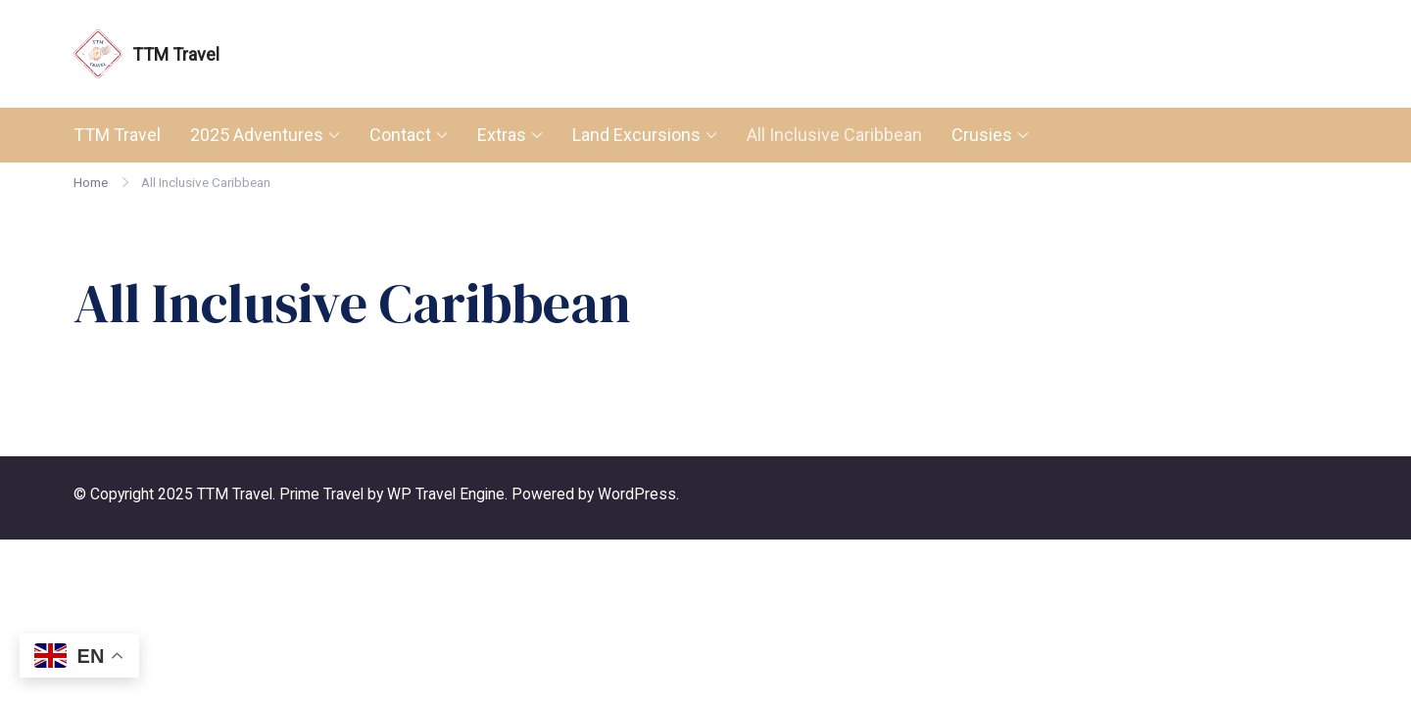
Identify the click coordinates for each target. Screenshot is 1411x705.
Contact (400, 134)
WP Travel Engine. (447, 494)
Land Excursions (636, 134)
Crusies (981, 134)
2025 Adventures (256, 134)
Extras (501, 134)
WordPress (637, 494)
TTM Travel (175, 54)
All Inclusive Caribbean (834, 134)
